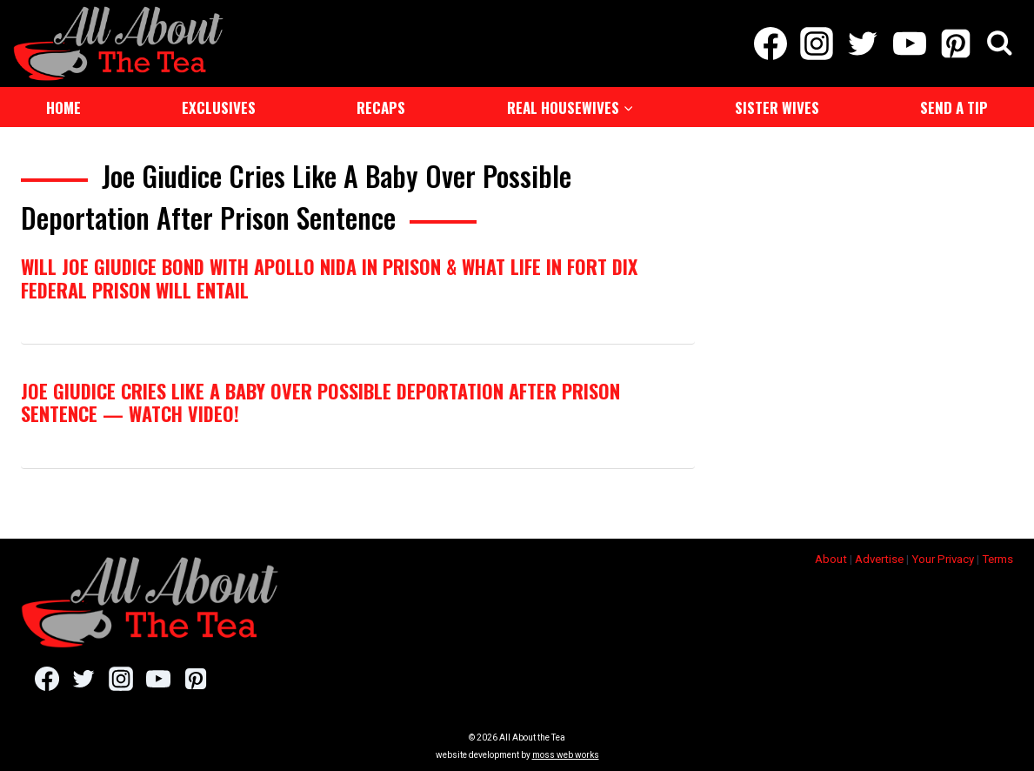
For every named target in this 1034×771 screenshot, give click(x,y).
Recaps (381, 107)
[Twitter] (863, 43)
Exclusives (219, 107)
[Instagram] (817, 43)
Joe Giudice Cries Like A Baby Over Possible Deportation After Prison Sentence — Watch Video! (320, 402)
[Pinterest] (955, 43)
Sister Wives (777, 107)
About (831, 559)
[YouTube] (909, 43)
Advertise (879, 559)
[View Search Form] (999, 44)
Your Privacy (942, 559)
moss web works (565, 755)
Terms (997, 559)
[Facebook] (770, 43)
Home (63, 107)
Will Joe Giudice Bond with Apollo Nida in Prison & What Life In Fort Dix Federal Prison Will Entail (329, 277)
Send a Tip (954, 107)
